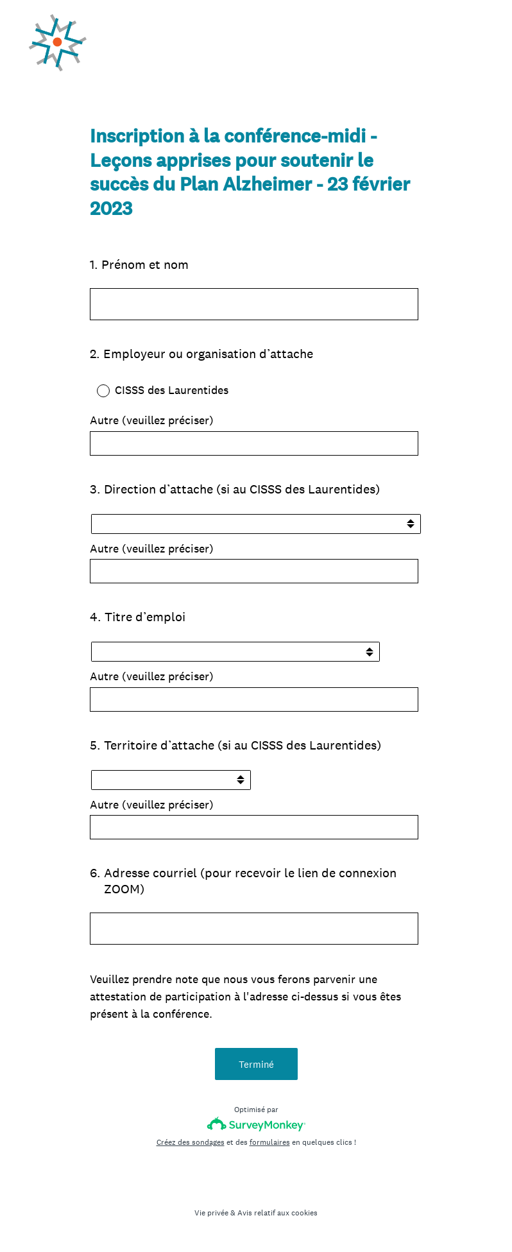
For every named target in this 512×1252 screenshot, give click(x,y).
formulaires (270, 1142)
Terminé (256, 1064)
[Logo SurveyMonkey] (256, 1124)
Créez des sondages (191, 1142)
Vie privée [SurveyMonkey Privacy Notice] (211, 1213)
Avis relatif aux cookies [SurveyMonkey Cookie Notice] (277, 1213)
